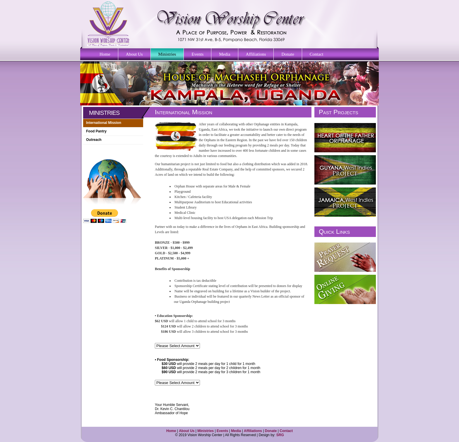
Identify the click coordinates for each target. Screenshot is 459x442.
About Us (134, 54)
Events (197, 54)
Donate (287, 54)
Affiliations (256, 54)
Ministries (167, 54)
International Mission (103, 123)
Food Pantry (96, 131)
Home (105, 54)
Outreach (94, 140)
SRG (280, 435)
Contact (316, 54)
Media (224, 54)
